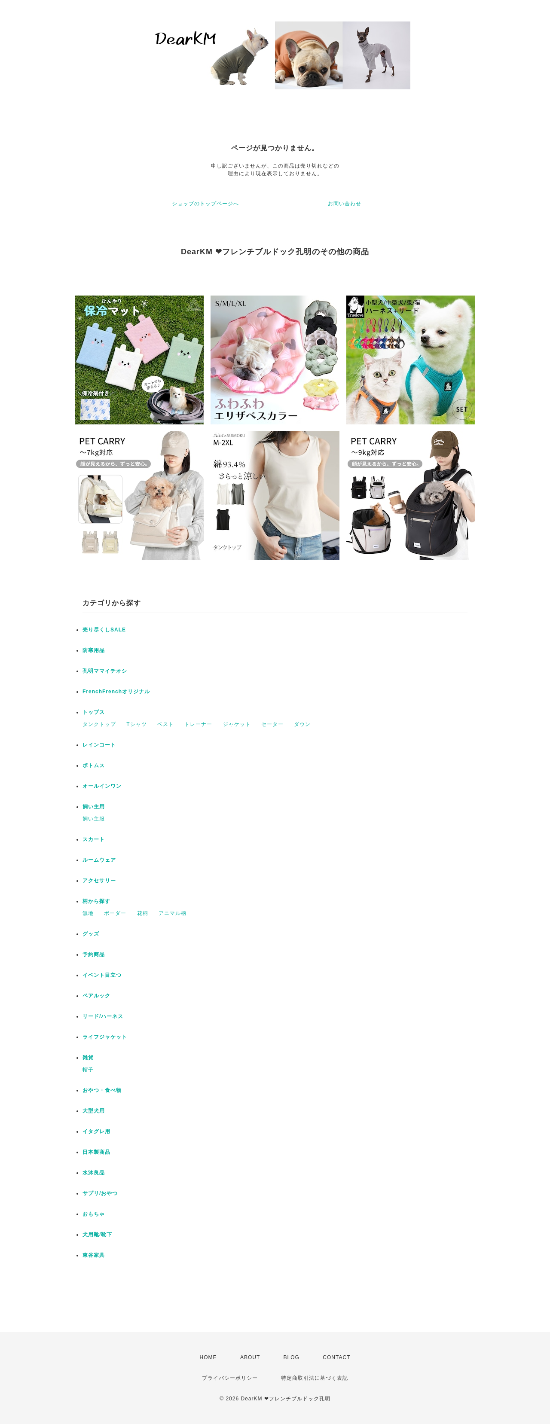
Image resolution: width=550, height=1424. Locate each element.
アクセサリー (99, 881)
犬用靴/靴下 (97, 1235)
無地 (88, 913)
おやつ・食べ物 (102, 1090)
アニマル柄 (172, 913)
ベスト (165, 724)
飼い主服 (93, 819)
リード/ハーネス (102, 1016)
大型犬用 (93, 1111)
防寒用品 (93, 650)
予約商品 (93, 954)
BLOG (291, 1357)
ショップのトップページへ (205, 204)
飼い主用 (93, 807)
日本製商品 (96, 1152)
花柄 (142, 913)
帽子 (88, 1070)
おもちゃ (93, 1214)
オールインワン (102, 786)
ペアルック (96, 996)
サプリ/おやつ (100, 1193)
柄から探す (96, 901)
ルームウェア (99, 860)
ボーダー (115, 913)
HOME (208, 1357)
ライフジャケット (104, 1037)
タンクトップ (99, 724)
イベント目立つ (102, 975)
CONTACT (336, 1357)
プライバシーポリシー (230, 1378)
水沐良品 (93, 1173)
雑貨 (88, 1058)
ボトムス (93, 765)
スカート (93, 839)
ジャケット (237, 724)
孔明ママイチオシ (104, 671)
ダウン (302, 724)
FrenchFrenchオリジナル (116, 692)
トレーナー (198, 724)
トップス (93, 712)
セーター (272, 724)
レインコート (99, 745)
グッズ (90, 934)
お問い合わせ (344, 204)
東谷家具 (93, 1255)
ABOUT (250, 1357)
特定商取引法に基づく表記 (314, 1378)
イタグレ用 (96, 1131)
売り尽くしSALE (104, 630)
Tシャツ (136, 724)
